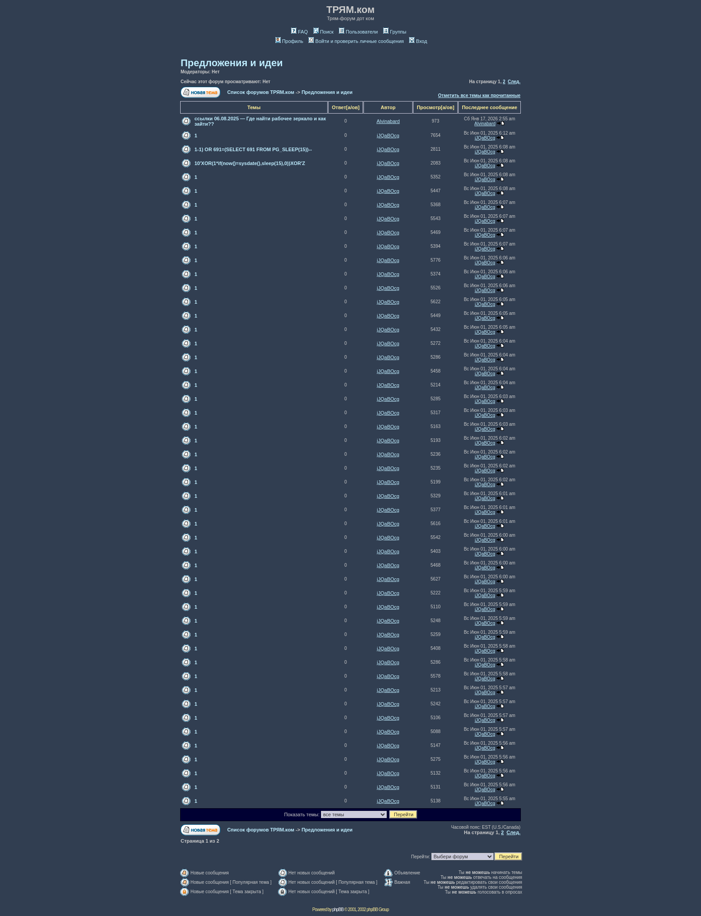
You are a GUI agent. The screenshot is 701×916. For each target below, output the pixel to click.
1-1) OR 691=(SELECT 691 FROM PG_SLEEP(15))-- (253, 149)
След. (514, 81)
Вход (418, 41)
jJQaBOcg (388, 135)
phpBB (337, 909)
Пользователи (358, 31)
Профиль (289, 41)
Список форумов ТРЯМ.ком (260, 92)
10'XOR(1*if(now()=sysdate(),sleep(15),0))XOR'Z (249, 163)
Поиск (323, 31)
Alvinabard (388, 121)
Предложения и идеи (232, 62)
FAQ (299, 31)
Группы (394, 31)
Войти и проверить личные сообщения (356, 41)
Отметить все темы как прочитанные (479, 95)
